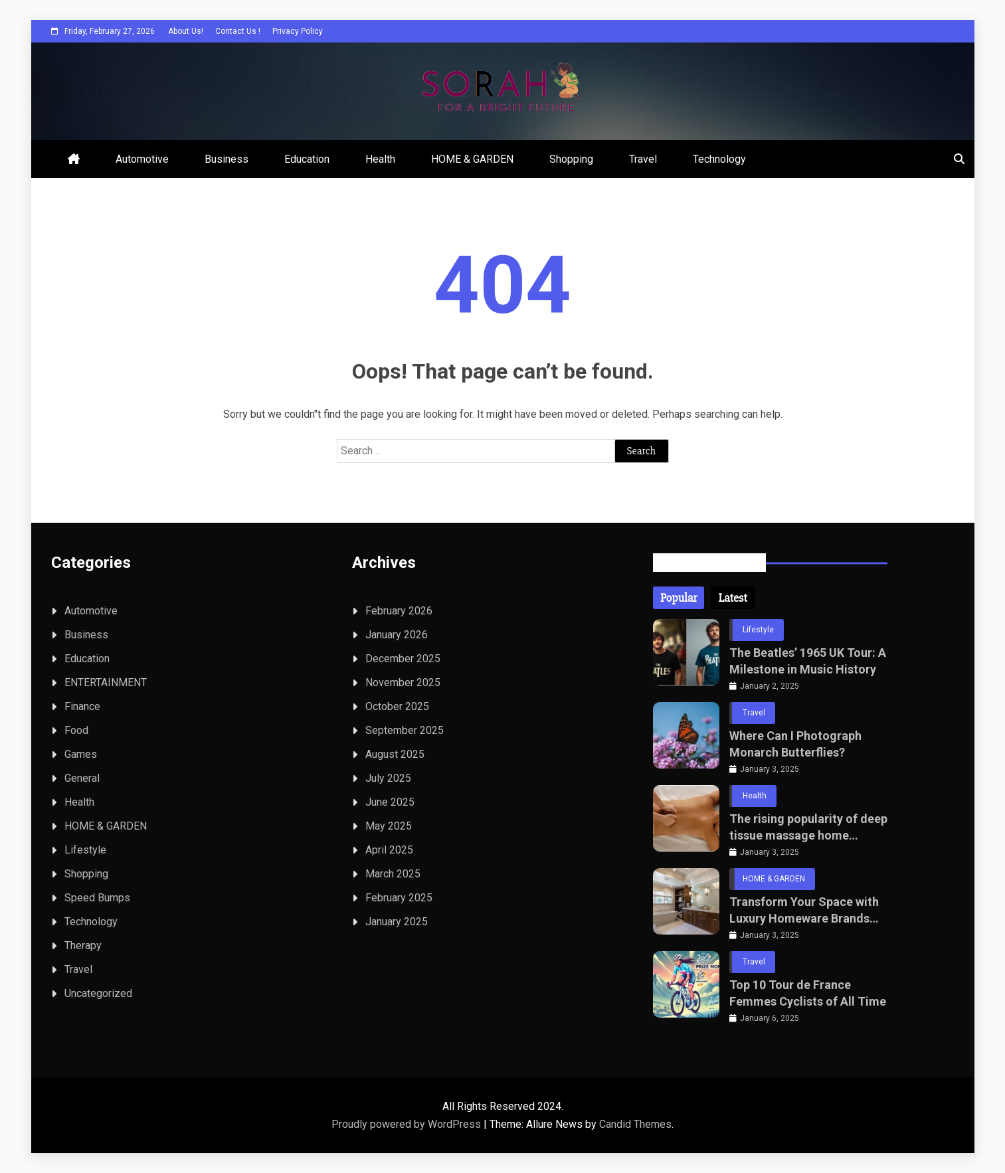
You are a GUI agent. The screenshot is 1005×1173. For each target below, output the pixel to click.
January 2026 (396, 634)
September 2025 (404, 730)
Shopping (571, 159)
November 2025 (402, 682)
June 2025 (389, 802)
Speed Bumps (97, 897)
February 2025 (398, 897)
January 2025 (396, 921)
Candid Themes (635, 1124)
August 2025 (394, 754)
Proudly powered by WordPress (407, 1124)
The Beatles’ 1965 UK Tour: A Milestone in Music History (807, 661)
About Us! (185, 31)
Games (80, 754)
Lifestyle (85, 850)
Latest (732, 597)
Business (226, 159)
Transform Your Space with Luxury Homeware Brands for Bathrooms (804, 911)
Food (76, 730)
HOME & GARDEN (472, 159)
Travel (643, 159)
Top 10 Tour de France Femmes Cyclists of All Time (807, 993)
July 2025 (388, 778)
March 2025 (392, 873)
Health (380, 159)
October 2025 (397, 706)
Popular (678, 597)
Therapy (83, 945)
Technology (719, 159)
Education (306, 159)
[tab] (678, 597)
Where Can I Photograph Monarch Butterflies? (795, 744)
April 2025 (389, 850)
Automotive (142, 159)
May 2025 (388, 826)
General (82, 778)
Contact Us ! (237, 31)
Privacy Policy (297, 31)
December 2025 (402, 658)
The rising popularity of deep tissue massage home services (808, 828)
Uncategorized (98, 993)
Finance (82, 706)
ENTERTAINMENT (105, 682)
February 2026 (398, 610)
